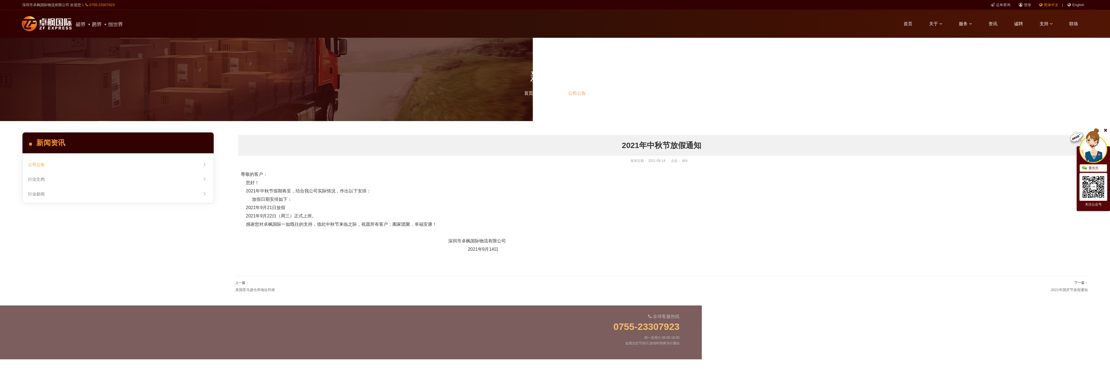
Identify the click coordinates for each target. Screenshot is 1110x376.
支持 (1049, 23)
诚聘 (1022, 23)
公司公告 (577, 93)
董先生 (1090, 168)
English (1076, 5)
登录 (1025, 5)
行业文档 (117, 179)
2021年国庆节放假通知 (1069, 290)
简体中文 (1048, 5)
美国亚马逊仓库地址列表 (255, 290)
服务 (968, 23)
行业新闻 (117, 194)
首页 (911, 23)
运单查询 (1000, 5)
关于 (939, 23)
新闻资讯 (550, 93)
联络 (1077, 23)
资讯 (996, 23)
